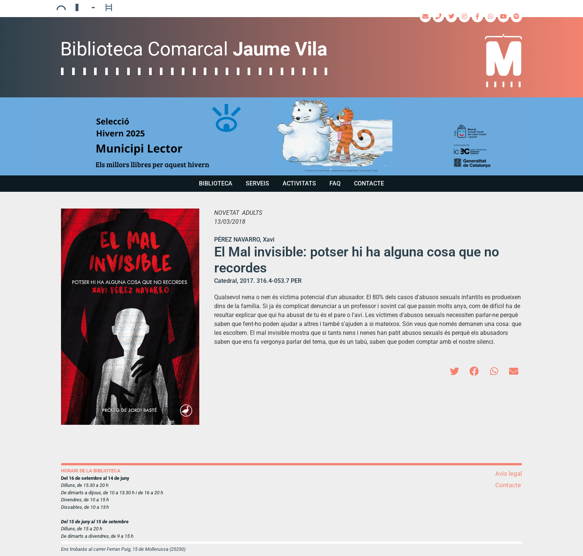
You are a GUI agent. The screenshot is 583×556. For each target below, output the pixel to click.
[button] (291, 136)
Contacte (369, 183)
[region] (291, 136)
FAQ (335, 183)
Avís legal (508, 473)
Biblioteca (215, 183)
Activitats (299, 183)
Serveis (257, 183)
